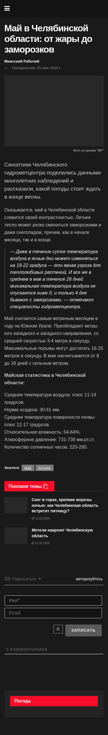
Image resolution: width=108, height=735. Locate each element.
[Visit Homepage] (58, 8)
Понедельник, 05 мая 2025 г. (36, 68)
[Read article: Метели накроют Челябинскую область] (15, 536)
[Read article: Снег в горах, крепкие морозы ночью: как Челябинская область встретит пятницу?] (15, 505)
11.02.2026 (41, 543)
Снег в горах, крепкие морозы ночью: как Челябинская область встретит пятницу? (65, 505)
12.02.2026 (41, 518)
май (28, 468)
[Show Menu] (7, 8)
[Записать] (83, 630)
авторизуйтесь (89, 579)
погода (44, 468)
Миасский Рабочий (21, 61)
